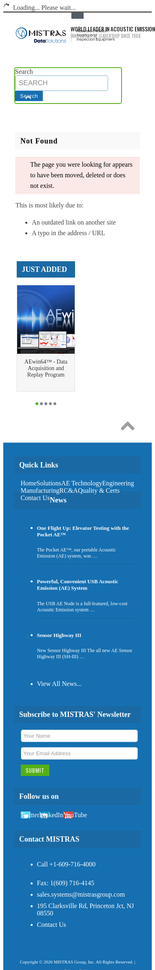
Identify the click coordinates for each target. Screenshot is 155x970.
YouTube (75, 814)
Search (24, 71)
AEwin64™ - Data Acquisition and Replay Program (45, 368)
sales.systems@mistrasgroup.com (81, 894)
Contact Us (51, 924)
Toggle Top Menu (77, 16)
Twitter (30, 814)
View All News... (59, 683)
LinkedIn (51, 814)
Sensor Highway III (59, 635)
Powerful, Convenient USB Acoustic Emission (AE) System (77, 584)
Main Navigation (21, 117)
